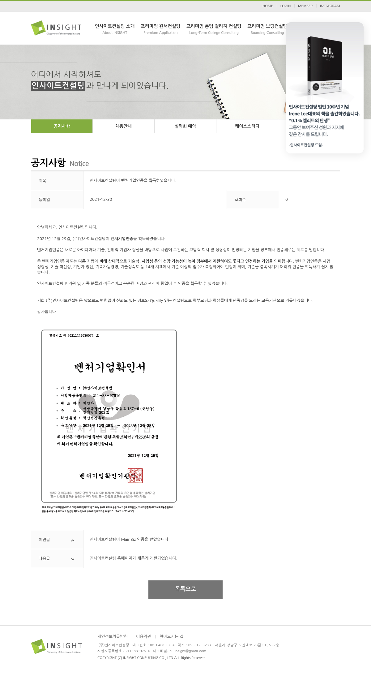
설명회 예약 (185, 126)
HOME (267, 6)
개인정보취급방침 (112, 637)
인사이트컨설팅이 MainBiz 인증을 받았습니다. (129, 539)
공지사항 (62, 126)
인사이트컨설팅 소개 (114, 30)
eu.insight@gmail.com (188, 650)
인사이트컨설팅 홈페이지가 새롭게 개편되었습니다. (133, 558)
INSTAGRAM (330, 6)
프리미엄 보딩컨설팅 (267, 30)
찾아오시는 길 (171, 637)
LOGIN (285, 6)
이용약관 (143, 637)
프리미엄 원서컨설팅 (160, 30)
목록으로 (185, 589)
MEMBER (305, 6)
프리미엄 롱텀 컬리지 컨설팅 (213, 30)
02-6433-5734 (162, 644)
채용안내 (123, 126)
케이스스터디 (247, 126)
